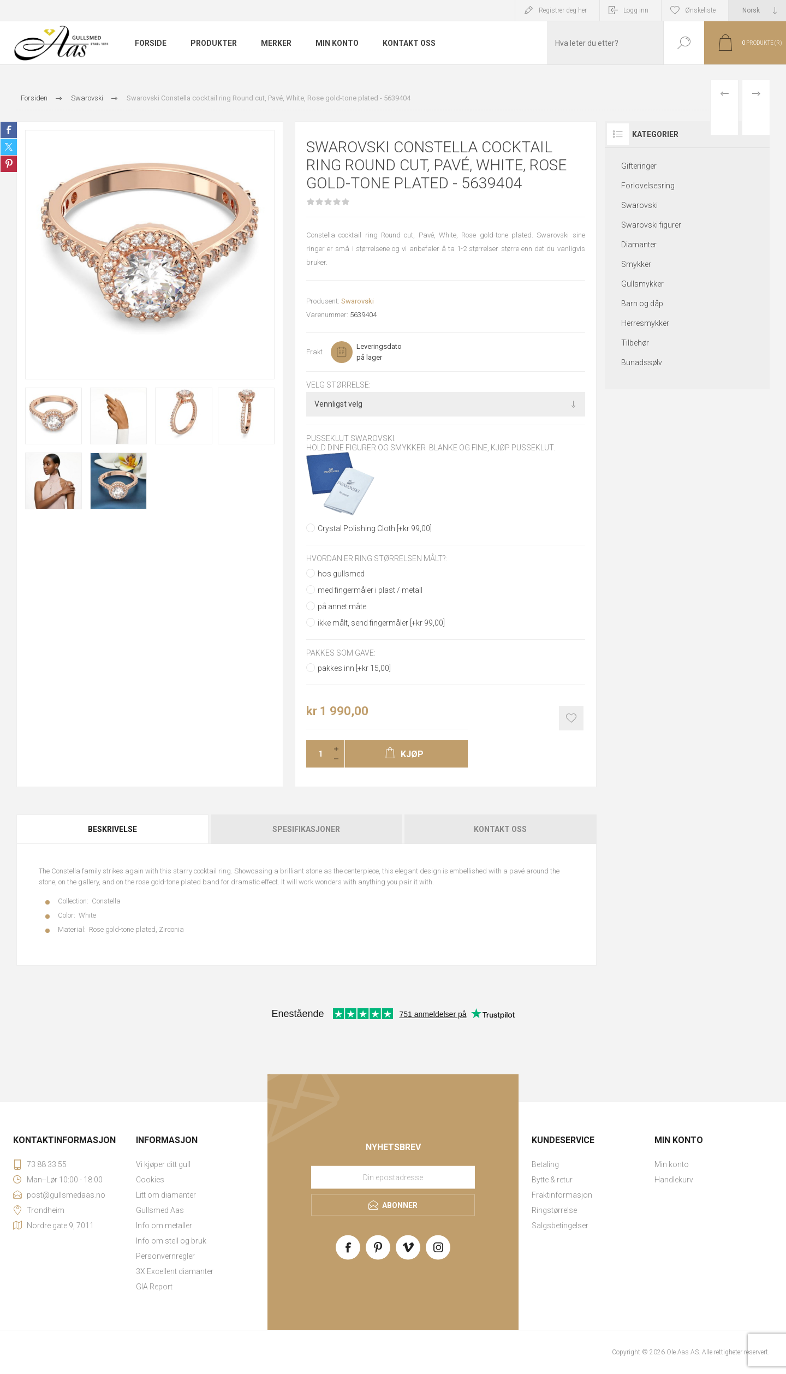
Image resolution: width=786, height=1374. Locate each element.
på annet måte (342, 606)
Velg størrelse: (338, 384)
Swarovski (357, 301)
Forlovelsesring (648, 185)
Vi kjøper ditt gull (163, 1164)
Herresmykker (645, 323)
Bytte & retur (552, 1179)
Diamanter (639, 244)
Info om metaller (164, 1225)
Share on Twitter (9, 147)
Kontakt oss (500, 829)
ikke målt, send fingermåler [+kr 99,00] (381, 622)
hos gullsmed (341, 573)
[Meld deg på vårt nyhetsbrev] (393, 1177)
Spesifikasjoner (306, 829)
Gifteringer (639, 166)
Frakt (314, 352)
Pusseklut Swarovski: (351, 439)
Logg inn (635, 10)
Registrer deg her (563, 10)
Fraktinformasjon (562, 1195)
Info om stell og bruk (171, 1240)
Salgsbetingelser (560, 1225)
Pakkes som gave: (341, 653)
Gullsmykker (642, 283)
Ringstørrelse (554, 1210)
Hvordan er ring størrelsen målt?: (377, 558)
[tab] (113, 829)
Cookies (150, 1179)
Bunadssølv (641, 362)
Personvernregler (165, 1256)
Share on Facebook (9, 130)
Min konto (671, 1164)
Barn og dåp (642, 303)
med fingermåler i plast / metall (370, 590)
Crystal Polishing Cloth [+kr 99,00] (375, 528)
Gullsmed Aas (160, 1210)
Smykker (636, 264)
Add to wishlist (571, 718)
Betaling (545, 1164)
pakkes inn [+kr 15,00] (354, 668)
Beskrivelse (112, 829)
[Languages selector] (757, 10)
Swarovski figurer (651, 225)
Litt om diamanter (166, 1195)
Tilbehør (635, 342)
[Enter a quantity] (317, 754)
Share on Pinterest (9, 164)
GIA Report (154, 1286)
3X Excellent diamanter (174, 1271)
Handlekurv (673, 1179)
